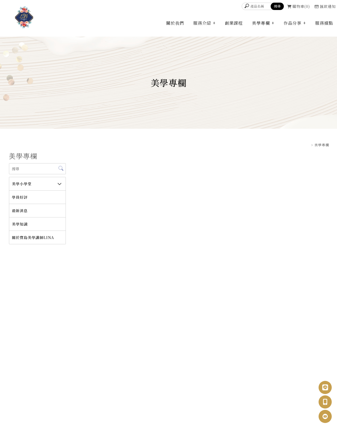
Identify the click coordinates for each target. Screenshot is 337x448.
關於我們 (175, 23)
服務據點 (324, 23)
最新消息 (20, 210)
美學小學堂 (22, 183)
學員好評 (20, 197)
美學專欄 (261, 23)
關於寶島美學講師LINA (33, 237)
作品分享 (292, 23)
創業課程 (234, 23)
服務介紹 (202, 23)
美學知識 (20, 224)
